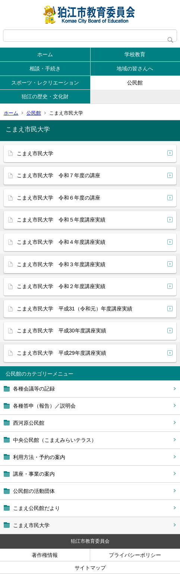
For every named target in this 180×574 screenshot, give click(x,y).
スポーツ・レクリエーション (45, 83)
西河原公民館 (28, 423)
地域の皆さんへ (135, 68)
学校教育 (134, 54)
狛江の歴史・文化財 (45, 96)
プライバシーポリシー (135, 555)
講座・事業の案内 (34, 474)
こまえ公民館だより (36, 508)
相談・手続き (45, 68)
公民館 (135, 83)
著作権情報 (45, 555)
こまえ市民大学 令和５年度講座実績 (61, 220)
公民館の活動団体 (34, 491)
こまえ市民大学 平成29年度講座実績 (61, 353)
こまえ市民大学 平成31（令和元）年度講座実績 (74, 309)
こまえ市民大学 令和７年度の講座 (58, 175)
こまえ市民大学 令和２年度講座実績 (61, 286)
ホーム (45, 54)
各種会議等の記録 (34, 389)
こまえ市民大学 (31, 525)
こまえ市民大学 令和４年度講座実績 (61, 242)
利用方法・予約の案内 (39, 457)
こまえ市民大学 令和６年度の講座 (58, 198)
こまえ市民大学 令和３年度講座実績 (61, 264)
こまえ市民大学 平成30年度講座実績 (61, 331)
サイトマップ (90, 568)
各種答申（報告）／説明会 (44, 406)
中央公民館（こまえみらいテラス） (55, 440)
